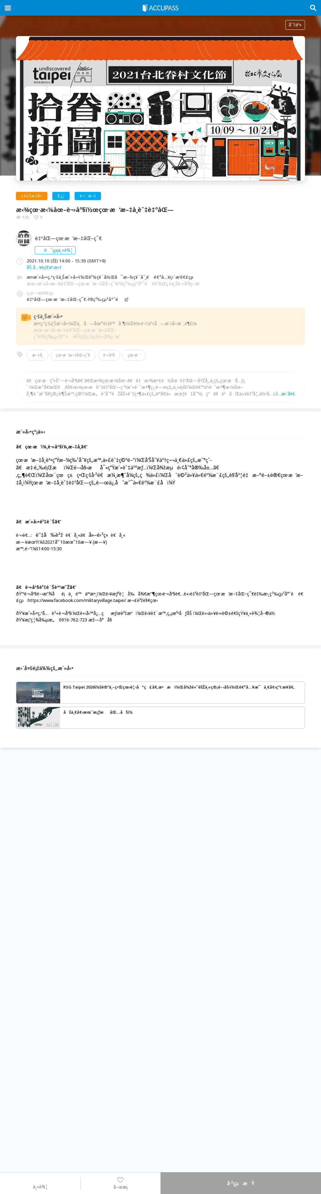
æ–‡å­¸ (37, 355)
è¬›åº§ (109, 355)
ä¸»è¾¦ (40, 1183)
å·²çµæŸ (241, 1183)
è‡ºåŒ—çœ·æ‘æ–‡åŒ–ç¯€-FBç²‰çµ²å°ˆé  (78, 299)
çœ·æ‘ (134, 355)
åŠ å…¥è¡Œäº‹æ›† (44, 267)
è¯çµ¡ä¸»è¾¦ (55, 250)
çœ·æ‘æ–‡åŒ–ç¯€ (73, 355)
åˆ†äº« (295, 25)
